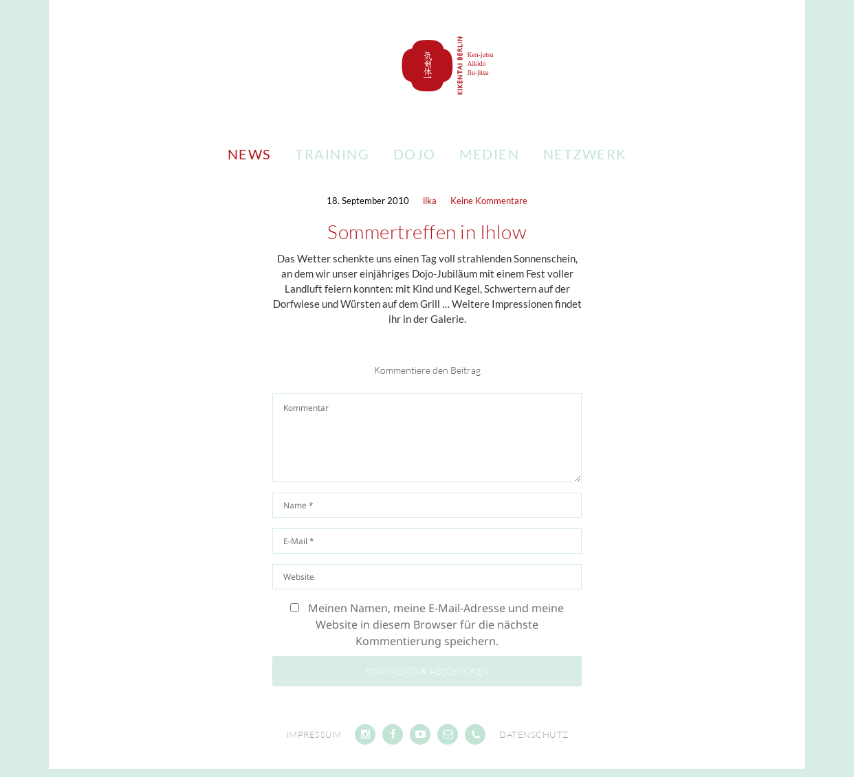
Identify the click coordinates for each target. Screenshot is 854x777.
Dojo (414, 154)
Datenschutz (534, 734)
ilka (430, 200)
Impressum (314, 734)
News (250, 154)
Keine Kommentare (488, 200)
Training (332, 154)
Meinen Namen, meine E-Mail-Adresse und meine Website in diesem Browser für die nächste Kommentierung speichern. (436, 624)
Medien (489, 154)
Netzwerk (585, 154)
